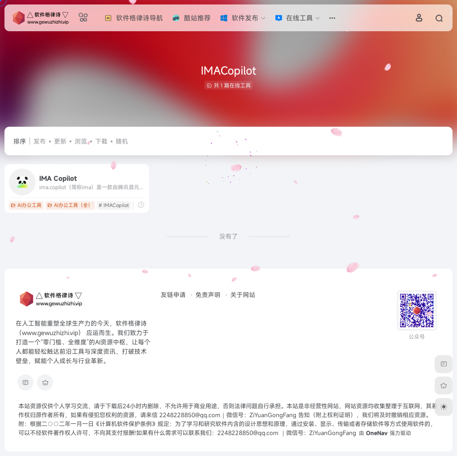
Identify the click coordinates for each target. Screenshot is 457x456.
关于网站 (242, 294)
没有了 (228, 236)
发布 (39, 141)
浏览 (81, 141)
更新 (60, 141)
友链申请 (173, 294)
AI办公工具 (26, 205)
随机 (122, 141)
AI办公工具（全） (70, 205)
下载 (101, 141)
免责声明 (207, 294)
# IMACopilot (114, 205)
